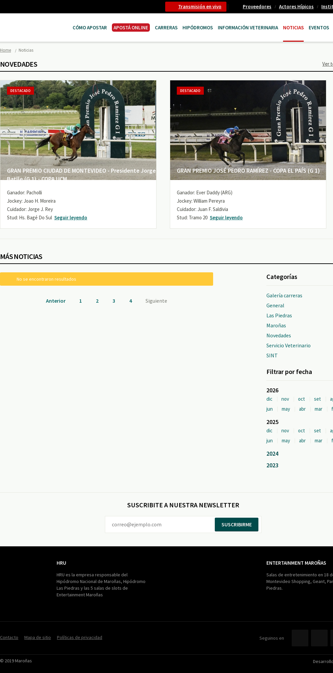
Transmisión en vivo (199, 6)
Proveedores (257, 6)
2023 (272, 465)
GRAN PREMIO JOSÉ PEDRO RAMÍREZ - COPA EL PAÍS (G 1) (248, 170)
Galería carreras (284, 295)
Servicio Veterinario (288, 345)
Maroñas (276, 325)
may (286, 409)
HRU (61, 563)
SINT (272, 355)
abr (302, 409)
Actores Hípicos (296, 6)
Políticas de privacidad (79, 637)
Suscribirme (236, 524)
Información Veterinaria (248, 27)
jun (269, 409)
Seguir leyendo (70, 217)
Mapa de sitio (37, 637)
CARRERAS (166, 27)
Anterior (56, 300)
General (275, 305)
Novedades (278, 335)
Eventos (319, 27)
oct (301, 399)
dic (269, 399)
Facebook (300, 638)
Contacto (9, 637)
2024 (272, 453)
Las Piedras (279, 315)
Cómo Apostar (90, 27)
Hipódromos (197, 27)
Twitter (319, 638)
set (317, 399)
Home (5, 50)
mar (318, 409)
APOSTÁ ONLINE (131, 27)
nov (285, 399)
